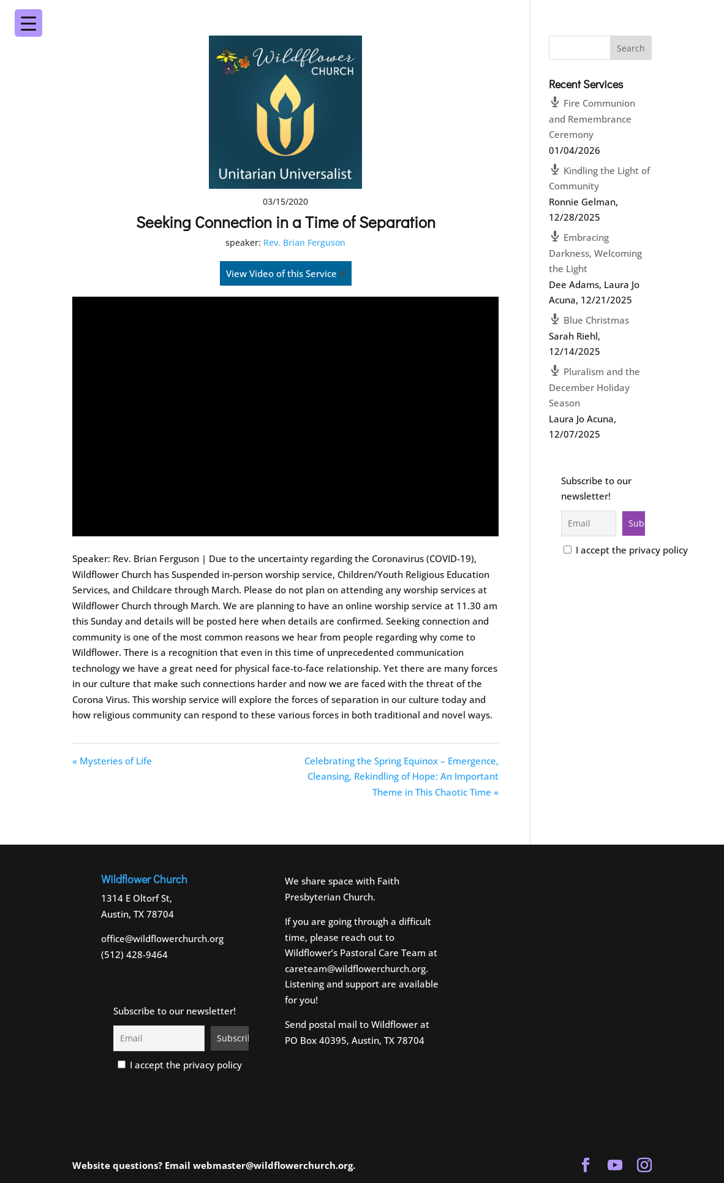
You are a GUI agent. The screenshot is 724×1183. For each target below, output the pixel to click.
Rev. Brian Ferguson (304, 242)
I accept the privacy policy (626, 550)
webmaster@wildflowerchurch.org (273, 1165)
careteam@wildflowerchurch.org (355, 968)
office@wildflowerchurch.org (162, 938)
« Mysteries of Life (112, 761)
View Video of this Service (286, 273)
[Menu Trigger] (680, 14)
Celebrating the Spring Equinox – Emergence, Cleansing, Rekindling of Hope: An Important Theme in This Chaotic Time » (401, 776)
